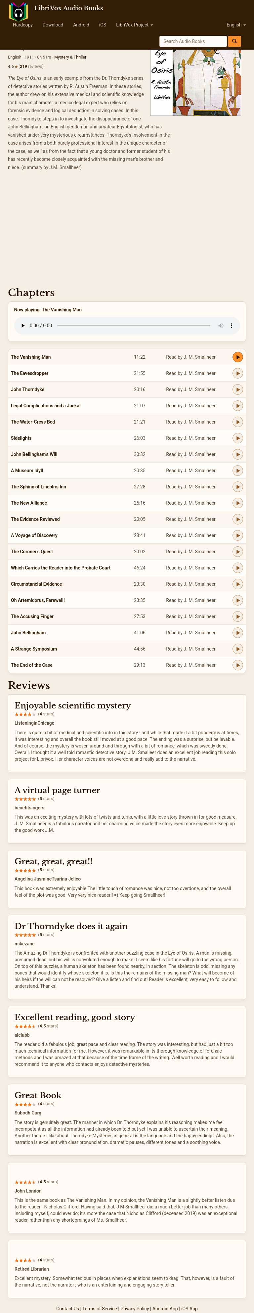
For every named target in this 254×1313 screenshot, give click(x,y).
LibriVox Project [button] (134, 24)
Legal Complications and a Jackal (46, 405)
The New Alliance (29, 503)
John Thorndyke (27, 389)
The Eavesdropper (29, 373)
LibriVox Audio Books (68, 8)
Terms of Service (99, 1308)
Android (81, 24)
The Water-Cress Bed (33, 422)
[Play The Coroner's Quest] (238, 551)
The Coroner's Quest (32, 551)
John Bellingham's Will (34, 454)
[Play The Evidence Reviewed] (238, 519)
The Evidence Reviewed (35, 519)
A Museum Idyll (27, 470)
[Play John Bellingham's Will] (238, 454)
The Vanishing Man (31, 357)
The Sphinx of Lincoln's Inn (38, 486)
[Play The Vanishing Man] (238, 357)
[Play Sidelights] (238, 438)
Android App (165, 1308)
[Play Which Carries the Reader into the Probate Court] (238, 568)
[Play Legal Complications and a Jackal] (238, 405)
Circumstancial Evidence (36, 584)
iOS (102, 24)
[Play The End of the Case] (238, 665)
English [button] (236, 24)
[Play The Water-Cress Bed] (238, 422)
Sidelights (21, 438)
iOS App (189, 1308)
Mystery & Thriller (70, 57)
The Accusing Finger (32, 616)
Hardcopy (23, 24)
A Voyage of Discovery (34, 535)
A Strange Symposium (34, 649)
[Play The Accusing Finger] (238, 616)
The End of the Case (32, 665)
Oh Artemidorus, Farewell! (38, 600)
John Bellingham (28, 632)
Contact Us (67, 1308)
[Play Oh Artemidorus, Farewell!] (238, 600)
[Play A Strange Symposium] (238, 649)
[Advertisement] (127, 231)
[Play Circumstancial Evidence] (238, 584)
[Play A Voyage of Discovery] (238, 535)
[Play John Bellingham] (238, 632)
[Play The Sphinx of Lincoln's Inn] (238, 486)
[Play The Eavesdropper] (238, 373)
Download (53, 24)
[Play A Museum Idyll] (238, 470)
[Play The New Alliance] (238, 503)
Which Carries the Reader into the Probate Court (60, 567)
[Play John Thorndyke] (238, 389)
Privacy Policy (134, 1308)
